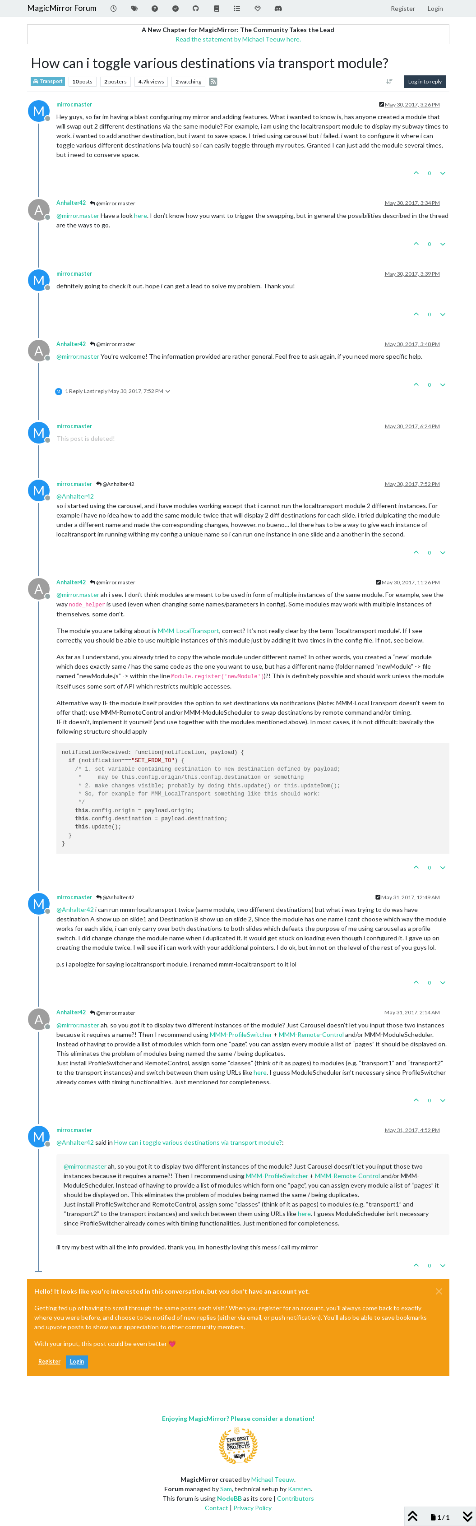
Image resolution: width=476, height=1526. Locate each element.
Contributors (295, 1498)
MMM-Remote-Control (311, 1034)
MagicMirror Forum (62, 8)
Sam (226, 1489)
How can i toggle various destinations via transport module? (198, 1142)
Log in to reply (425, 81)
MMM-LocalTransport (188, 630)
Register (49, 1361)
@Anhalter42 (115, 484)
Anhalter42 (71, 202)
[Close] (439, 1291)
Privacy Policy (252, 1508)
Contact (216, 1508)
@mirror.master (112, 203)
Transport (48, 81)
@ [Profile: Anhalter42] (75, 496)
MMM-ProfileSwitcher (241, 1034)
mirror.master (74, 104)
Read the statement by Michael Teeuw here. (238, 39)
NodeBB (229, 1498)
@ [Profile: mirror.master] (77, 215)
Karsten (299, 1489)
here (140, 215)
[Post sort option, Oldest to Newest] (389, 81)
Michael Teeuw (272, 1479)
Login (77, 1361)
